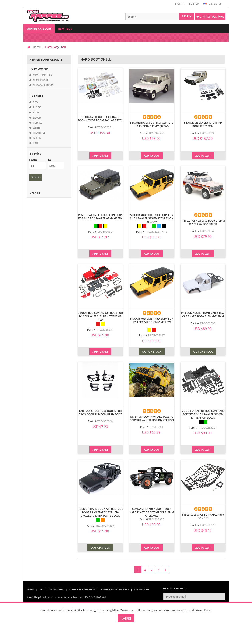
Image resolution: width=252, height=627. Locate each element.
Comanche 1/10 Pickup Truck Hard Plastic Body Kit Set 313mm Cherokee (151, 512)
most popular (42, 75)
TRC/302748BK (104, 526)
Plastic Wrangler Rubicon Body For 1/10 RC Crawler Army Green (100, 216)
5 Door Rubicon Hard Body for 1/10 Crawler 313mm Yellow (151, 320)
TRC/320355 (156, 519)
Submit (35, 177)
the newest (40, 80)
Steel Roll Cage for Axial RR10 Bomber (203, 516)
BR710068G (105, 232)
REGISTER (193, 4)
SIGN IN (179, 4)
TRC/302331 (105, 127)
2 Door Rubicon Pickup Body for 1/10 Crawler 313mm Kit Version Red (100, 316)
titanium (39, 133)
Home (37, 47)
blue (36, 112)
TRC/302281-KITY (156, 232)
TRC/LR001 (156, 427)
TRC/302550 (156, 133)
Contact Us (141, 589)
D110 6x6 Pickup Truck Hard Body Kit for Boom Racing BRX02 (100, 118)
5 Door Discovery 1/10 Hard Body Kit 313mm (203, 124)
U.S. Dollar (212, 4)
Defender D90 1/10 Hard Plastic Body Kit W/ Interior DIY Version (152, 418)
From (37, 163)
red (35, 102)
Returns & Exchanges (115, 589)
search (187, 16)
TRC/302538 (207, 323)
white (37, 128)
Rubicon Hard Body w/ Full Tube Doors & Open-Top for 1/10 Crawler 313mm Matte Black (100, 512)
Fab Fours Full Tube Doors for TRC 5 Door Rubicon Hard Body (100, 412)
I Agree (126, 618)
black (37, 107)
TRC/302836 (207, 133)
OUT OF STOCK (151, 351)
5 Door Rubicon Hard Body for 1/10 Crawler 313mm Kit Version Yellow (152, 218)
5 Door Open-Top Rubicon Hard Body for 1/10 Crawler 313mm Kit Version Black (202, 414)
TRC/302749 (105, 421)
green (37, 138)
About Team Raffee (51, 589)
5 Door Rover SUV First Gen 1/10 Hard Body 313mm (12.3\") (151, 124)
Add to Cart (100, 155)
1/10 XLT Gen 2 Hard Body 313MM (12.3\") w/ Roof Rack (203, 222)
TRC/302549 (207, 231)
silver (37, 117)
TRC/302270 (207, 525)
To (56, 163)
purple (37, 123)
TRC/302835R (104, 330)
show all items (43, 85)
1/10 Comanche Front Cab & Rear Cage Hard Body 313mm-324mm (203, 314)
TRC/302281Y (156, 335)
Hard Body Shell (55, 47)
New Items (65, 29)
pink (36, 143)
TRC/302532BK (207, 428)
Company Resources (82, 589)
